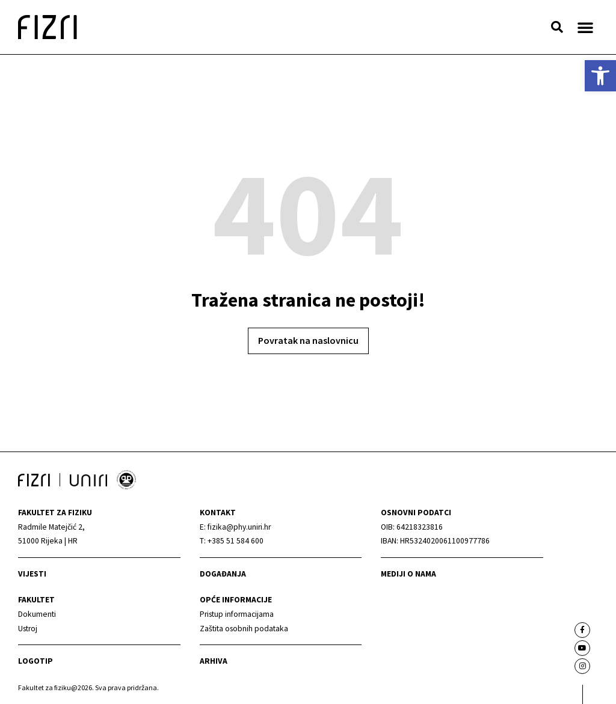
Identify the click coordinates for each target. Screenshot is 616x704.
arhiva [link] (213, 661)
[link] (600, 75)
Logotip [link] (35, 661)
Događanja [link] (223, 574)
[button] (557, 27)
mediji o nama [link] (408, 574)
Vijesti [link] (32, 574)
